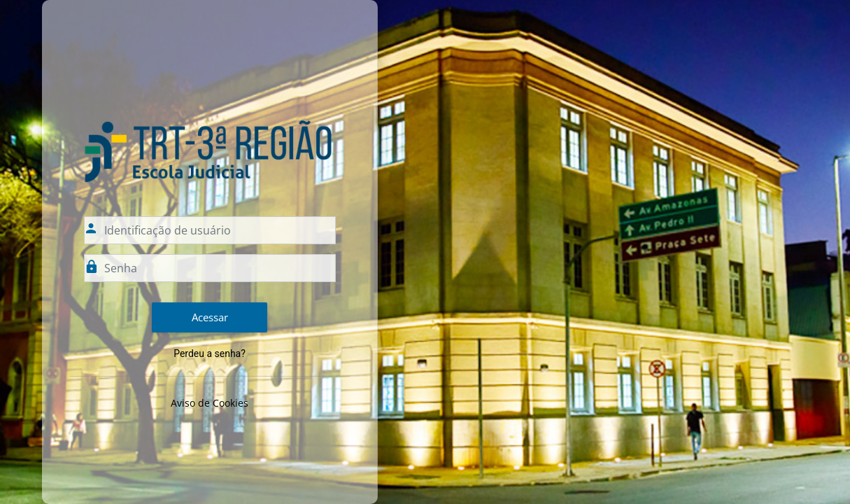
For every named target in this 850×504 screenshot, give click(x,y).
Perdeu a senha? (209, 353)
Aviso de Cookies (209, 403)
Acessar (210, 317)
